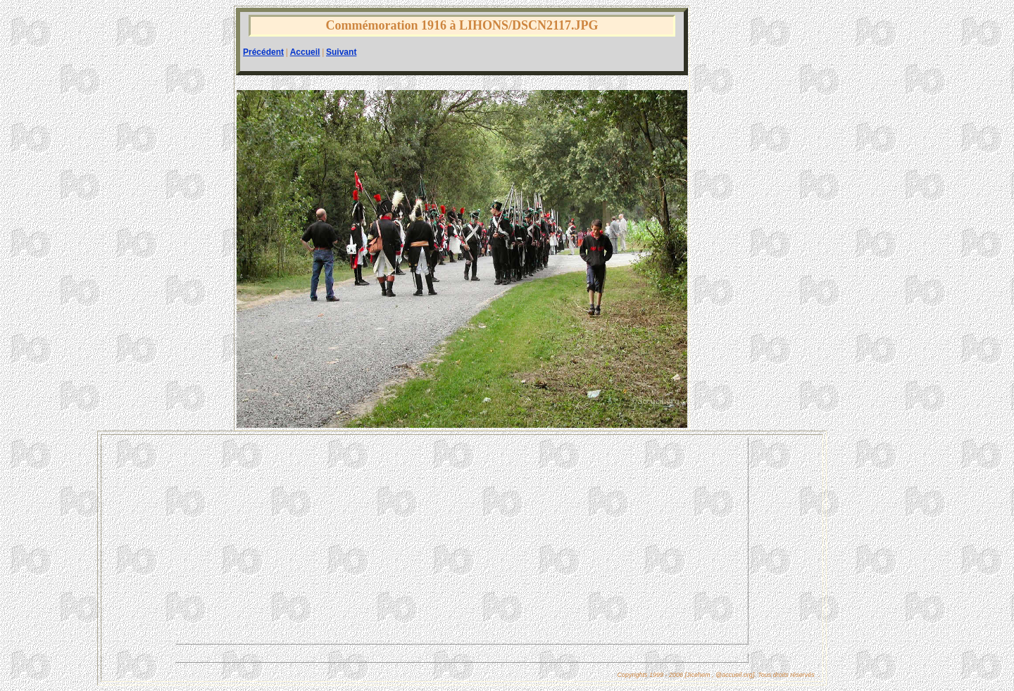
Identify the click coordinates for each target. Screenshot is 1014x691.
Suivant (341, 52)
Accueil (305, 52)
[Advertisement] (462, 541)
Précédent (263, 52)
